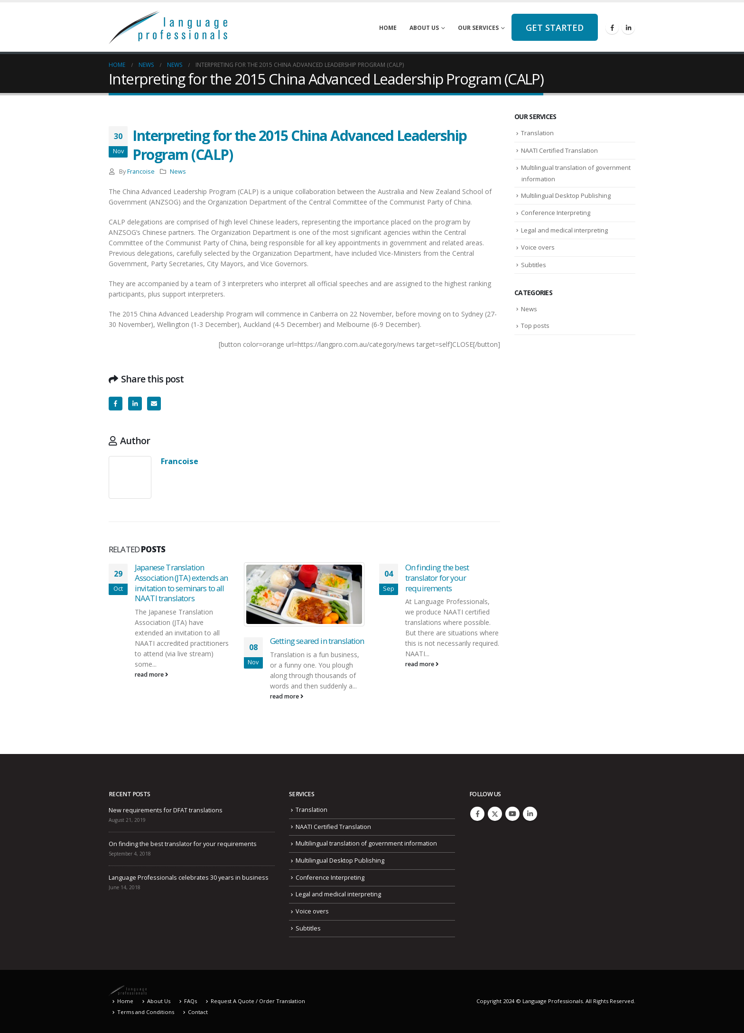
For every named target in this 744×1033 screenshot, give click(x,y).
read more (151, 674)
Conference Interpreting (555, 212)
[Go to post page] (304, 594)
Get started (555, 27)
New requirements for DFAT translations (166, 810)
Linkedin (530, 814)
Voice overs (538, 247)
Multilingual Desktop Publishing (566, 195)
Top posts (535, 325)
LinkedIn (135, 403)
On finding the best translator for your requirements (437, 578)
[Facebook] (612, 27)
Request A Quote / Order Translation (258, 1001)
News (178, 172)
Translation (537, 133)
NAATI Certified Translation (559, 150)
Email (154, 403)
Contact (198, 1011)
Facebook (115, 403)
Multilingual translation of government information (366, 843)
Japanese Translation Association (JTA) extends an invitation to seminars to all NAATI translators (181, 583)
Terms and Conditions (145, 1011)
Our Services (478, 28)
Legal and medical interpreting (564, 230)
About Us (424, 28)
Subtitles (533, 265)
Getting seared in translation (317, 640)
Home (388, 28)
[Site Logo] (168, 27)
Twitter (495, 814)
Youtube (512, 814)
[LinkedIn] (628, 27)
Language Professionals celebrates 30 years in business (189, 878)
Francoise (141, 172)
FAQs (190, 1001)
